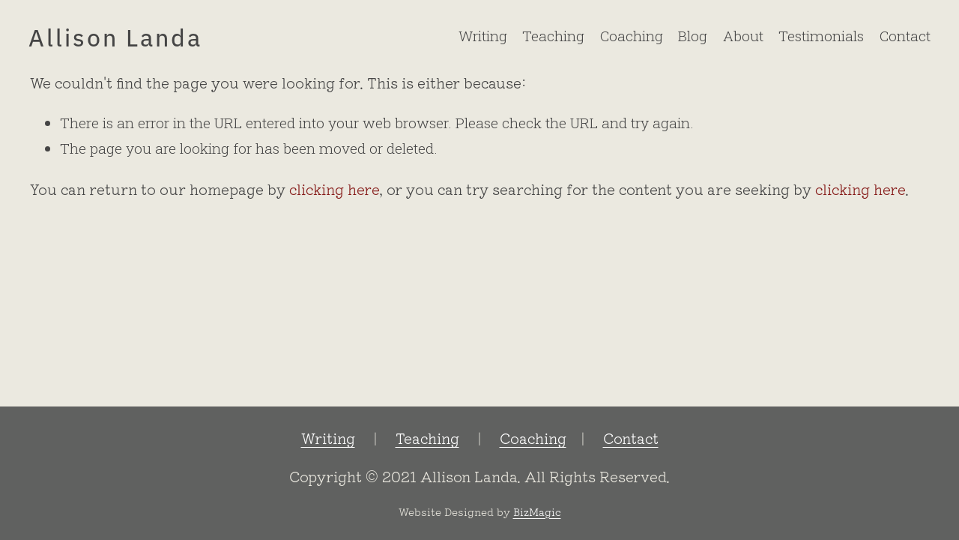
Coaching (631, 35)
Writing (483, 35)
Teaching (553, 35)
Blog (692, 35)
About (743, 35)
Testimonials (821, 35)
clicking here (334, 189)
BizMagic (537, 511)
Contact (905, 35)
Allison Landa (115, 36)
